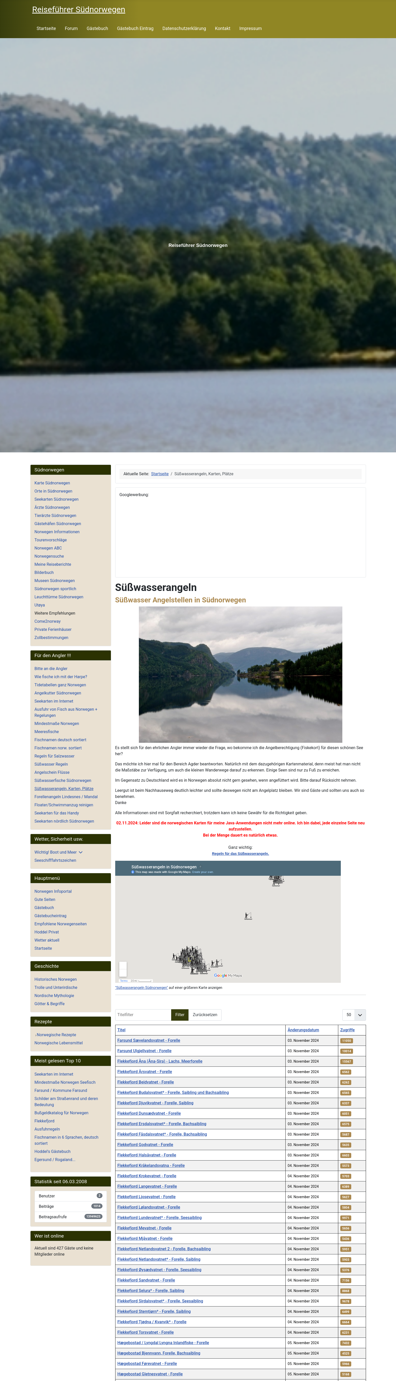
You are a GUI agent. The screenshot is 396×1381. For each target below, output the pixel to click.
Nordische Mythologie (54, 995)
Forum (71, 28)
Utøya (40, 605)
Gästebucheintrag (51, 915)
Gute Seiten (45, 899)
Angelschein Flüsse (52, 772)
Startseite (46, 28)
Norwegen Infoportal (53, 891)
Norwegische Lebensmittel (59, 1043)
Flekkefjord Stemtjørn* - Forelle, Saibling (154, 1311)
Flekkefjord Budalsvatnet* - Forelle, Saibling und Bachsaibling (173, 1092)
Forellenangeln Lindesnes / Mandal (66, 796)
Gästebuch (97, 28)
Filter (180, 1014)
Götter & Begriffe (50, 1003)
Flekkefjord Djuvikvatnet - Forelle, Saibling (156, 1103)
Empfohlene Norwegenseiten (61, 924)
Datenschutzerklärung (184, 28)
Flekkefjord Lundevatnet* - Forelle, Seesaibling (160, 1217)
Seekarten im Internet (54, 701)
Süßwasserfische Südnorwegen (63, 780)
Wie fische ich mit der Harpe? (61, 676)
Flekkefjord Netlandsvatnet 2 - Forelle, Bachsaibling (164, 1248)
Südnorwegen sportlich (55, 588)
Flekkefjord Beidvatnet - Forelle (146, 1082)
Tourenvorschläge (51, 540)
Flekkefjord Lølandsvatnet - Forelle (149, 1207)
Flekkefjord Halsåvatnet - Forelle (147, 1155)
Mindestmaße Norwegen (57, 723)
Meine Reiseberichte (53, 564)
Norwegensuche (49, 556)
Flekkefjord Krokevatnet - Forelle (147, 1176)
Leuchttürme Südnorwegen (59, 597)
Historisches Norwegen (56, 979)
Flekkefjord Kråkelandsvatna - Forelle (151, 1165)
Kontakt (222, 28)
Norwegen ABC (48, 548)
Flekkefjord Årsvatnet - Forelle (145, 1071)
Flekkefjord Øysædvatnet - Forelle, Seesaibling (159, 1269)
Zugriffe (347, 1030)
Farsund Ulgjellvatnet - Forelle (145, 1050)
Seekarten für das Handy (57, 813)
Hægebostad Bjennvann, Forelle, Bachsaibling (159, 1353)
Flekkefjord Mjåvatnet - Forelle (145, 1238)
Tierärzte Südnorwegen (55, 515)
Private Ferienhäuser (53, 629)
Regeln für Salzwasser (55, 756)
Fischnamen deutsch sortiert (60, 739)
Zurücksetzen (205, 1014)
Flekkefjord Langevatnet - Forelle (147, 1186)
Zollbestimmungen (51, 637)
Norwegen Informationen (57, 531)
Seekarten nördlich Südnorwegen (64, 821)
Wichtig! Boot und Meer (56, 852)
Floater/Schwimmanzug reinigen (64, 805)
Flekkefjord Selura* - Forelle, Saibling (151, 1290)
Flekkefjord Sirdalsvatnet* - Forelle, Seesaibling (160, 1301)
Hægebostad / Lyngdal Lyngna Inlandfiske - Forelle (163, 1342)
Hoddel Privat (47, 932)
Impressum (250, 28)
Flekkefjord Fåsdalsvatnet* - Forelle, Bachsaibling (162, 1134)
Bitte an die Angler (51, 668)
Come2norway (48, 621)
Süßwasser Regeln (51, 764)
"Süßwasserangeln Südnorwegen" (141, 988)
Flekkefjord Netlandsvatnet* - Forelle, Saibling (159, 1259)
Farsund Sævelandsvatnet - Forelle (149, 1040)
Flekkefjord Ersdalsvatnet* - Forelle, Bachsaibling (162, 1123)
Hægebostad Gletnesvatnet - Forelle (150, 1374)
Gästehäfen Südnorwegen (58, 523)
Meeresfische (47, 731)
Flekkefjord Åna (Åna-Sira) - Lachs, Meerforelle (160, 1061)
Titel (122, 1030)
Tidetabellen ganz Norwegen (60, 684)
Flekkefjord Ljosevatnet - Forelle (147, 1196)
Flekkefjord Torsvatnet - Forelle (146, 1332)
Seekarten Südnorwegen (57, 499)
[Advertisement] (241, 537)
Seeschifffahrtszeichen (55, 860)
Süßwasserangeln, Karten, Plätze (64, 788)
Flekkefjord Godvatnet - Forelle (145, 1144)
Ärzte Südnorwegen (52, 507)
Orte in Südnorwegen (53, 491)
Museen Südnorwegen (55, 580)
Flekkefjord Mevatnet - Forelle (145, 1228)
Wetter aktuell (47, 940)
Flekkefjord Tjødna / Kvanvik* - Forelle (152, 1321)
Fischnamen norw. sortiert (58, 748)
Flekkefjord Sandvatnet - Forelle (146, 1280)
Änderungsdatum (303, 1030)
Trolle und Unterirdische (56, 987)
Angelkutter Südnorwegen (58, 693)
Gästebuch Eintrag (135, 28)
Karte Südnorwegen (52, 483)
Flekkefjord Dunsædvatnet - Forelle (149, 1113)
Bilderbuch (44, 572)
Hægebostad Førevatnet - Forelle (147, 1363)
